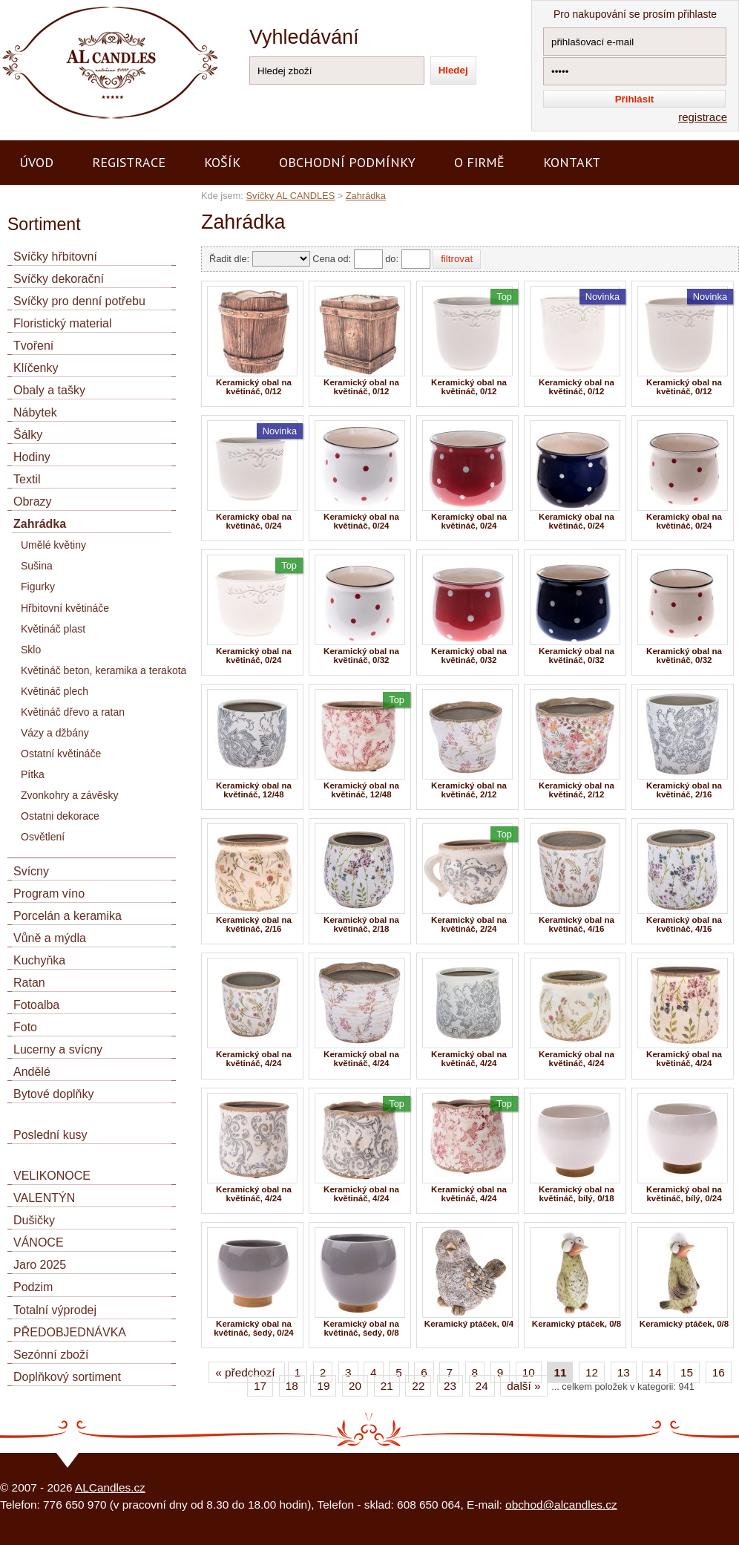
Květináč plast (53, 629)
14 (654, 1372)
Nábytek (35, 412)
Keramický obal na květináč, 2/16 (684, 790)
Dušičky (34, 1220)
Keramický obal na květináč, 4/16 (576, 924)
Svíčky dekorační (58, 278)
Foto (25, 1027)
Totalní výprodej (54, 1310)
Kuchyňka (39, 960)
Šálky (27, 434)
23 (450, 1385)
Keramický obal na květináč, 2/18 (361, 924)
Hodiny (31, 457)
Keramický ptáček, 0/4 (468, 1323)
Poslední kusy (50, 1134)
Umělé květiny (53, 545)
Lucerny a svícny (57, 1049)
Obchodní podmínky (347, 162)
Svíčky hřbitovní (55, 256)
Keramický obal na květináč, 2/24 (469, 924)
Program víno (49, 893)
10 (528, 1372)
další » (523, 1385)
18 (292, 1385)
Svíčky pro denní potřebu (79, 301)
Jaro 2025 (39, 1264)
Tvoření (33, 345)
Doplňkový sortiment (67, 1377)
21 (387, 1385)
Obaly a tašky (49, 390)
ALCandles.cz (110, 1487)
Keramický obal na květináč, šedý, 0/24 (254, 1328)
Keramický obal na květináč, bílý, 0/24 (684, 1194)
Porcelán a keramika (67, 915)
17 (260, 1385)
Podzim (33, 1287)
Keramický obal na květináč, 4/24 (254, 1059)
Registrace (128, 162)
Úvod (36, 162)
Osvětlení (43, 837)
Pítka (33, 774)
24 (482, 1385)
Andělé (31, 1071)
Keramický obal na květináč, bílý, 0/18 (576, 1194)
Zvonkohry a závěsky (70, 795)
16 (718, 1372)
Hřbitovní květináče (65, 608)
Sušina (37, 566)
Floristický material (62, 323)
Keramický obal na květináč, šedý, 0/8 (361, 1328)
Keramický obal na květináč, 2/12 (469, 790)
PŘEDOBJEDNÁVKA (69, 1332)
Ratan (29, 982)
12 (591, 1372)
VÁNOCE (38, 1242)
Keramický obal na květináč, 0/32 (361, 655)
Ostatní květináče (61, 754)
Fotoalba (36, 1005)
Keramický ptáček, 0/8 (576, 1323)
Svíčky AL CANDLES (290, 195)
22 (418, 1385)
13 (623, 1372)
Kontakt (571, 162)
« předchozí (246, 1372)
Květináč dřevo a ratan (73, 712)
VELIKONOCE (52, 1175)
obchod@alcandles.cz (561, 1504)
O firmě (479, 162)
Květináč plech (54, 691)
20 (355, 1385)
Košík (222, 162)
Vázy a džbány (55, 733)
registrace (702, 117)
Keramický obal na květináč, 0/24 (254, 521)
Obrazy (32, 501)
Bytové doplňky (53, 1094)
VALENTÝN (44, 1198)
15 (686, 1372)
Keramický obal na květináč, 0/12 (254, 387)
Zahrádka (366, 195)
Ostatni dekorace (60, 816)
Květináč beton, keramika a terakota (103, 670)
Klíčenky (35, 368)
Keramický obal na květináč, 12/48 (254, 790)
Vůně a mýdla (49, 938)
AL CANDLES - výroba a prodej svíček (95, 6)
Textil (26, 479)
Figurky (38, 586)
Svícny (31, 871)
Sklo (31, 650)
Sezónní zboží (50, 1354)
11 (560, 1372)
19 (323, 1385)
